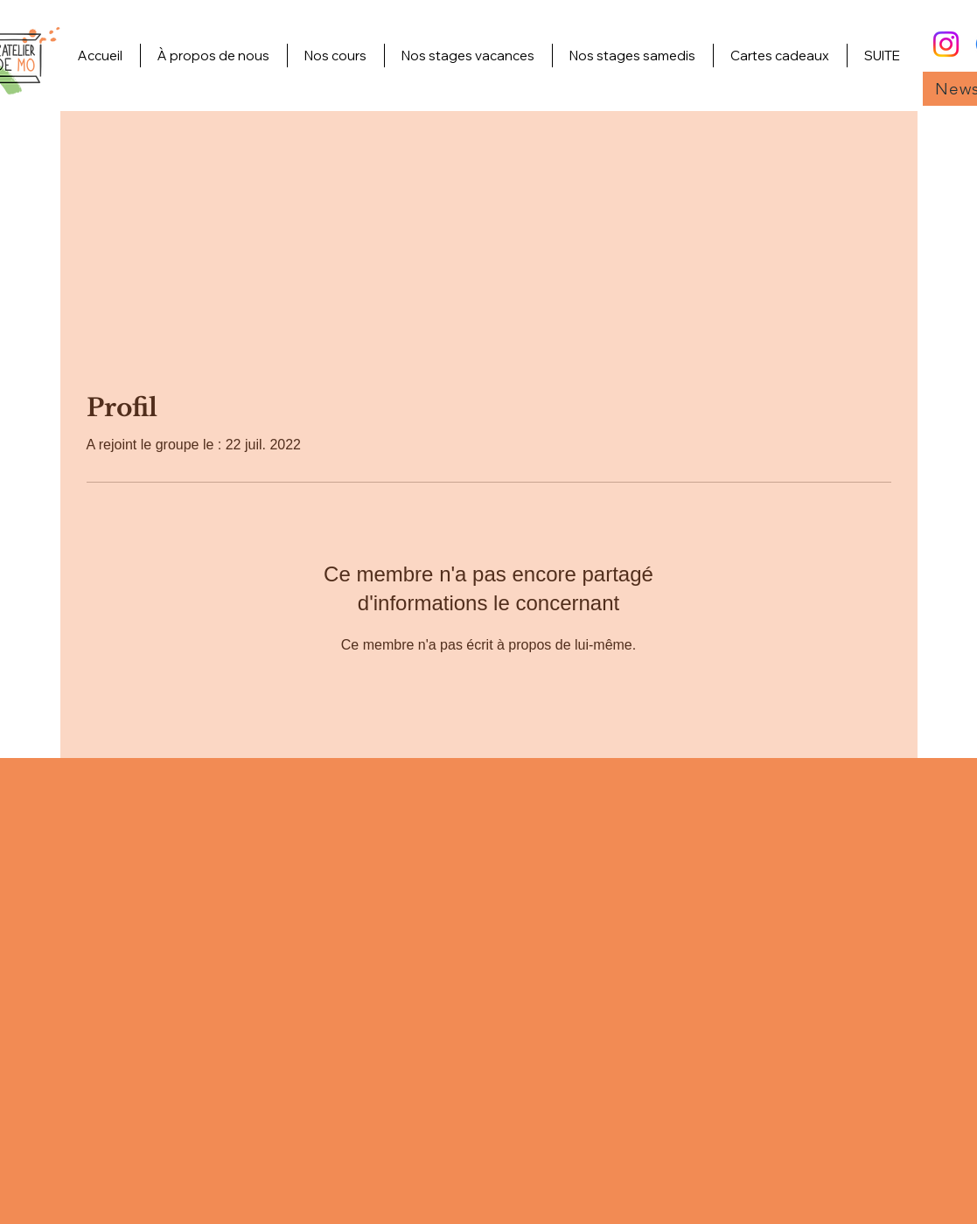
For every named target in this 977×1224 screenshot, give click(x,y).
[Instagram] (946, 44)
